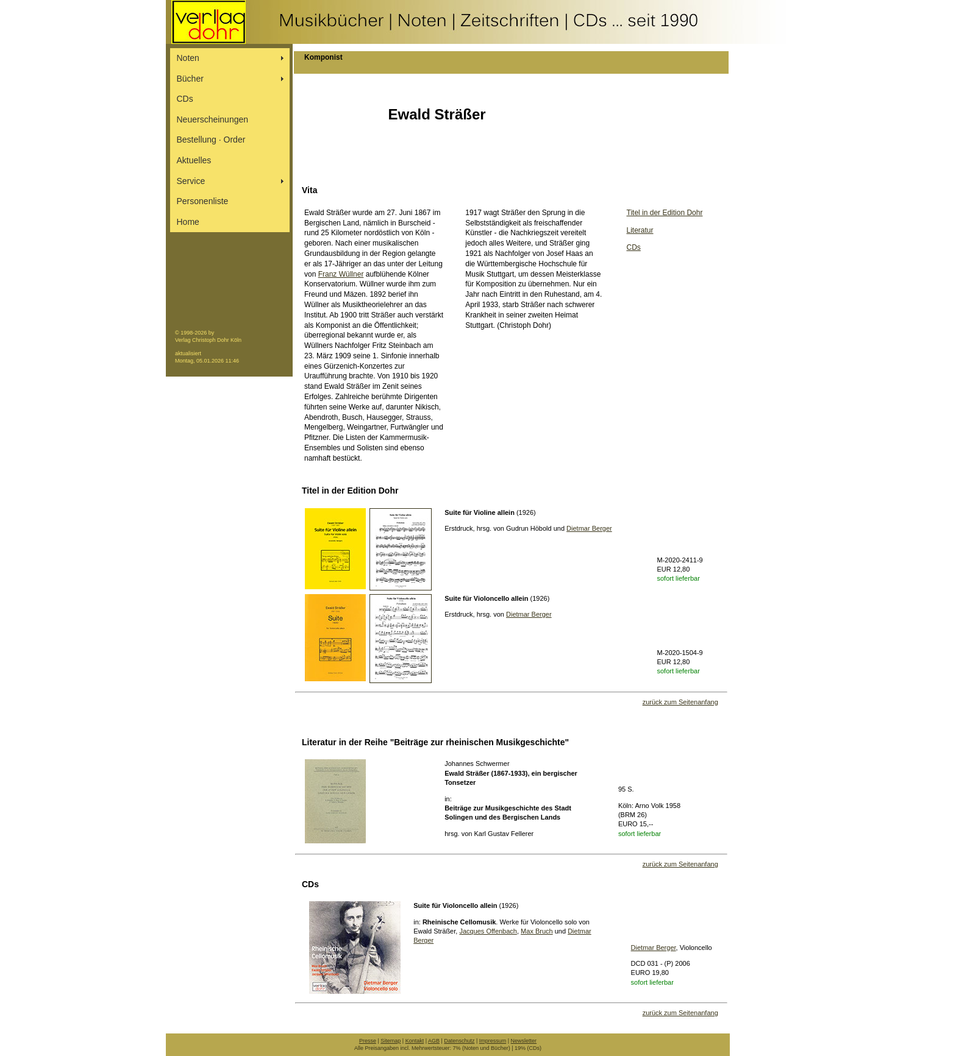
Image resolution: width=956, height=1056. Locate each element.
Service (191, 181)
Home (188, 222)
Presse (367, 1041)
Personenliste (203, 201)
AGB (434, 1041)
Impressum (493, 1041)
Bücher (190, 78)
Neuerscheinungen (213, 119)
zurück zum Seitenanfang (680, 702)
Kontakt (414, 1041)
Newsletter (524, 1041)
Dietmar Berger (589, 528)
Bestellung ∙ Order (211, 139)
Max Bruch (537, 931)
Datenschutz (459, 1041)
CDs (185, 99)
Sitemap (390, 1041)
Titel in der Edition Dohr (665, 212)
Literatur (640, 230)
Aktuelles (194, 160)
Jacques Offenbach (488, 931)
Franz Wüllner (341, 274)
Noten (188, 58)
